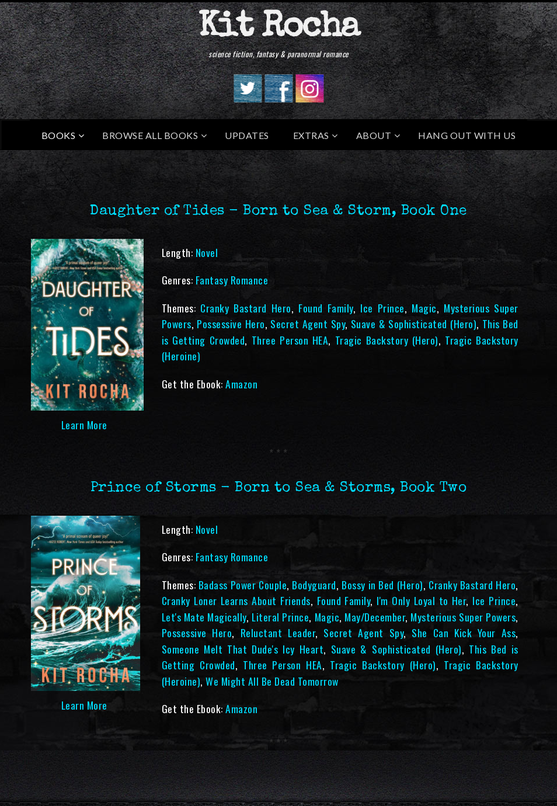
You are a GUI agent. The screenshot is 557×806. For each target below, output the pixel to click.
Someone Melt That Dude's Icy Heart (243, 648)
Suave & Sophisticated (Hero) (413, 323)
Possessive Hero (230, 323)
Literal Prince (280, 616)
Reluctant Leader (278, 632)
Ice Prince (382, 307)
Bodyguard (314, 584)
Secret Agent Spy (307, 323)
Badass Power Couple (243, 584)
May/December (374, 616)
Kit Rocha (278, 28)
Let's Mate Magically (204, 616)
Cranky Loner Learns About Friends (236, 600)
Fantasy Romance (232, 279)
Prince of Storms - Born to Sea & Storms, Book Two (278, 488)
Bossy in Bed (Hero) (382, 584)
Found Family (325, 307)
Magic (424, 307)
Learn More (84, 424)
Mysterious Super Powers (463, 616)
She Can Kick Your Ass (464, 632)
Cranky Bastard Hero (245, 307)
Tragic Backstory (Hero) (386, 340)
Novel (207, 252)
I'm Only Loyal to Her (421, 600)
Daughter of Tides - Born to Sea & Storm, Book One (278, 211)
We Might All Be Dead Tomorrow (272, 681)
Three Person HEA (290, 340)
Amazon (241, 383)
